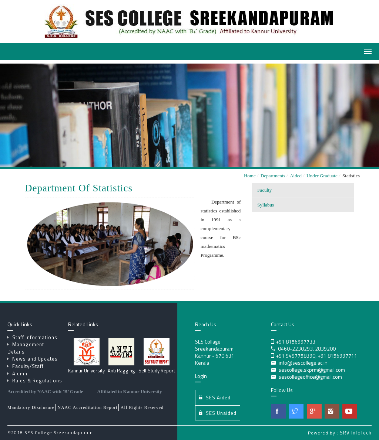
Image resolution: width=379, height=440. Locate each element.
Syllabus (265, 205)
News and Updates (32, 358)
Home (250, 175)
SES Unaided (218, 413)
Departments (274, 175)
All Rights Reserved (142, 407)
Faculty (264, 190)
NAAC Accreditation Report (87, 407)
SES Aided (215, 397)
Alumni (18, 373)
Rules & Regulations (34, 380)
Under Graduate (323, 175)
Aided (297, 175)
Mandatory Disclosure (30, 407)
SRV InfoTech (356, 432)
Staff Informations (32, 337)
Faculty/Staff (25, 366)
